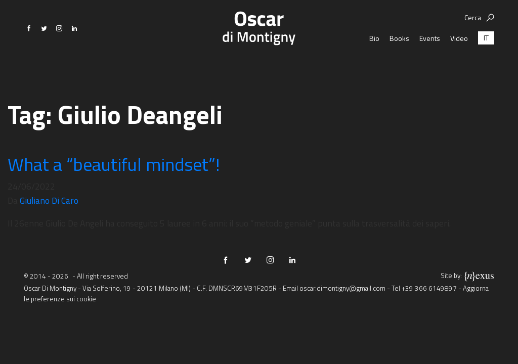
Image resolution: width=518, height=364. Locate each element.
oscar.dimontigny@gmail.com (342, 288)
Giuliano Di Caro (49, 200)
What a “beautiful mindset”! (114, 164)
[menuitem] (486, 63)
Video (459, 63)
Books (399, 63)
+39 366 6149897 (429, 288)
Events (429, 63)
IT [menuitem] (486, 63)
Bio (374, 63)
